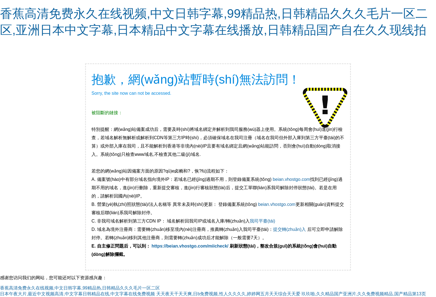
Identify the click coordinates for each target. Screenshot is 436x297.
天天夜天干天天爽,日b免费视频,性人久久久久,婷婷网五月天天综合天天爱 (228, 293)
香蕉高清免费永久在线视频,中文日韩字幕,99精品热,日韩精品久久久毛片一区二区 (80, 288)
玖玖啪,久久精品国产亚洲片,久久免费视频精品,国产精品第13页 (363, 293)
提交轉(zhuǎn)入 (289, 229)
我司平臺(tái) (263, 221)
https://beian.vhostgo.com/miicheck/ (190, 246)
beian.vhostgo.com (291, 179)
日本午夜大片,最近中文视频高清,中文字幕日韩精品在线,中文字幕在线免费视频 (77, 293)
